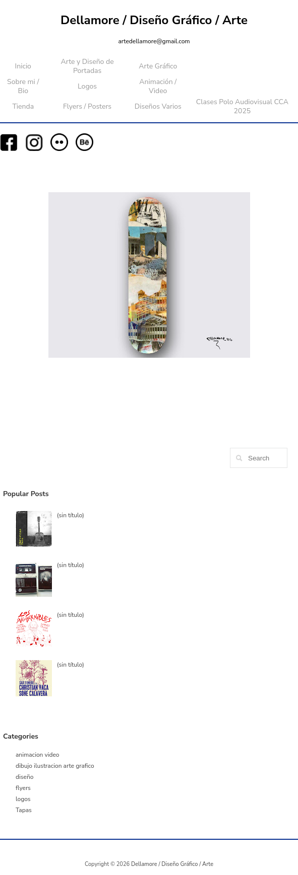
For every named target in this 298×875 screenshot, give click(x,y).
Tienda (23, 106)
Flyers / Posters (87, 106)
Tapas (24, 810)
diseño (24, 777)
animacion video (37, 755)
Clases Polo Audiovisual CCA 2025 (242, 106)
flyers (23, 788)
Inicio (23, 66)
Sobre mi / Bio (23, 86)
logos (23, 799)
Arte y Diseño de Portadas (87, 66)
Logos (87, 86)
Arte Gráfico (158, 66)
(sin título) (70, 515)
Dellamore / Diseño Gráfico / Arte (154, 20)
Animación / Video (157, 86)
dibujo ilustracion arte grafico (55, 766)
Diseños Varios (158, 106)
